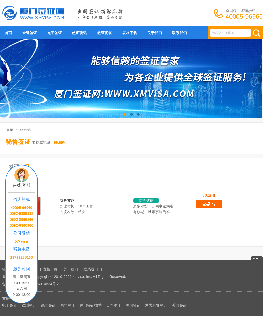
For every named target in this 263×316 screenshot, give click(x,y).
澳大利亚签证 (156, 305)
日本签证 (113, 305)
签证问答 (104, 33)
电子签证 (54, 33)
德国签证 (48, 305)
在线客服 (21, 185)
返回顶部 (257, 258)
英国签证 (179, 305)
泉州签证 (67, 305)
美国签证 (133, 305)
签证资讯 (79, 33)
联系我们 (179, 33)
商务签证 (67, 200)
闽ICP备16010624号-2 (40, 284)
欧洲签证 (29, 305)
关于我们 (154, 33)
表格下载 (129, 33)
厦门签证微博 (91, 305)
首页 (8, 33)
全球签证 (29, 33)
